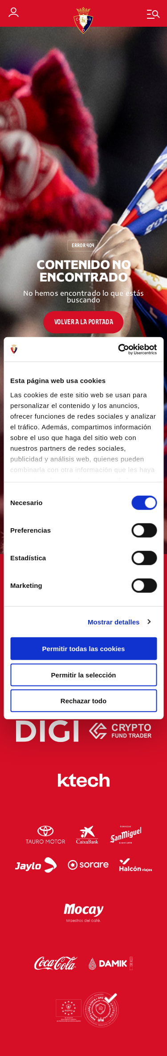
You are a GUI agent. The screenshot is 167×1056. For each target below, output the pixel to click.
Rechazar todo (83, 701)
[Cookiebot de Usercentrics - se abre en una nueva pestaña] (119, 349)
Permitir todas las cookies (83, 648)
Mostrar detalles (114, 621)
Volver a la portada (83, 322)
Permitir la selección (83, 674)
